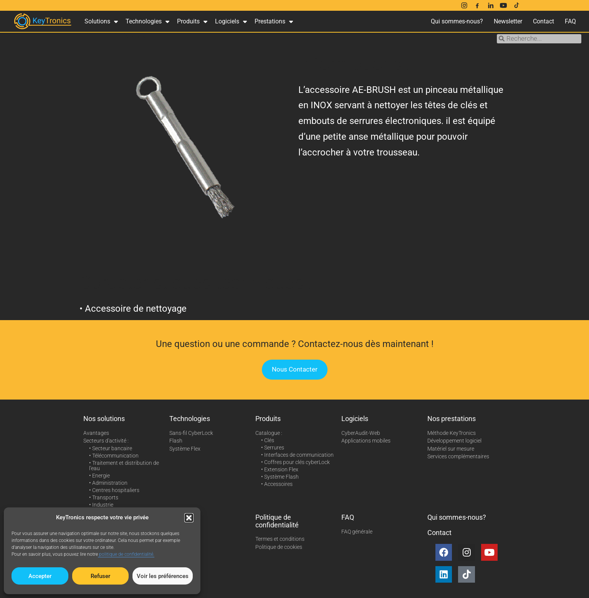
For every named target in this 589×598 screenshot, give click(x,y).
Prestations (274, 21)
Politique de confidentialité (277, 521)
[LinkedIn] (490, 5)
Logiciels (231, 21)
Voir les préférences (163, 576)
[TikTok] (516, 5)
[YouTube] (503, 5)
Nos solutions (104, 419)
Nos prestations (451, 419)
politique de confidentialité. (126, 554)
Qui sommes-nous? (457, 21)
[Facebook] (477, 5)
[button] (189, 518)
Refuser (100, 576)
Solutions (101, 21)
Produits (192, 21)
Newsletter (508, 21)
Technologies (147, 21)
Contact (543, 21)
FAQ (570, 21)
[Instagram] (464, 5)
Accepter (39, 576)
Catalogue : (268, 433)
